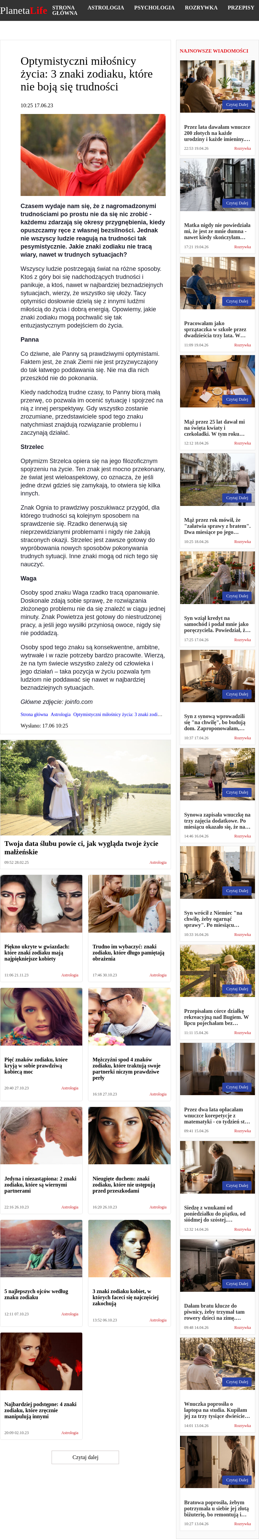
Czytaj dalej (85, 1457)
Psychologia (154, 7)
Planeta (23, 10)
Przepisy (241, 7)
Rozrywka (201, 7)
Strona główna (65, 10)
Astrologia (106, 7)
